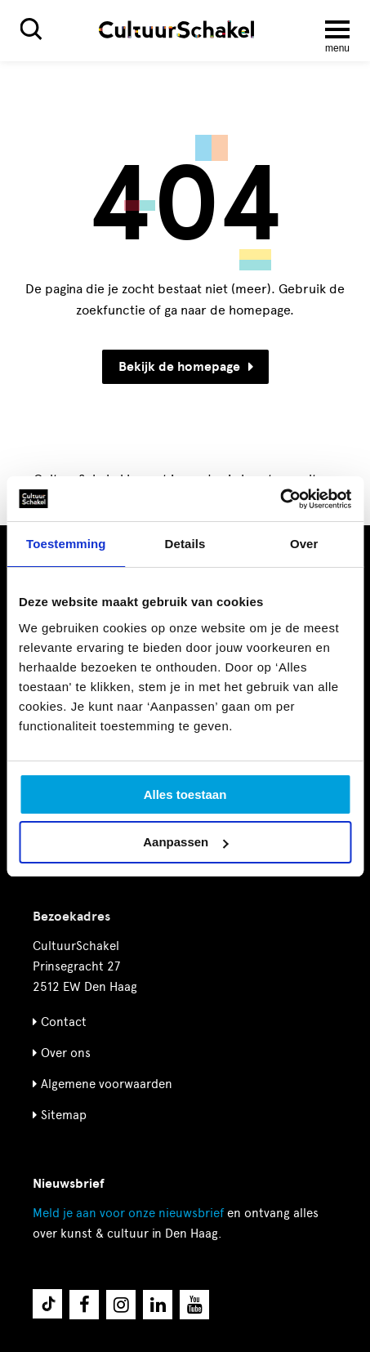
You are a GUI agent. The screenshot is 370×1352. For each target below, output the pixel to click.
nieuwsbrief (128, 1213)
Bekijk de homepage (185, 367)
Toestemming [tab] (66, 544)
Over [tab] (304, 544)
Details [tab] (185, 544)
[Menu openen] (337, 29)
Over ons (66, 1053)
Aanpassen (185, 842)
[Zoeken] (31, 29)
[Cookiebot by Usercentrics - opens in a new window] (279, 499)
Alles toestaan (185, 794)
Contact (64, 1022)
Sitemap (64, 1115)
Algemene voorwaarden (106, 1084)
